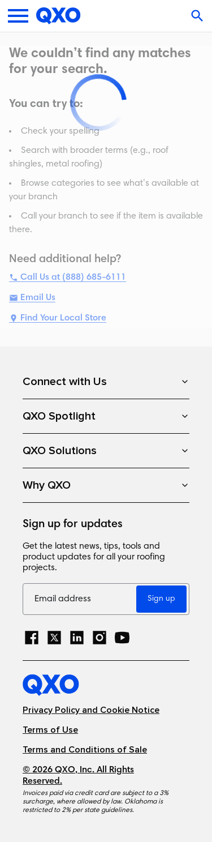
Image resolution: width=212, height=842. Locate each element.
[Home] (58, 15)
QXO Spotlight (106, 416)
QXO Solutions (106, 451)
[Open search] (198, 16)
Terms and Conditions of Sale (85, 750)
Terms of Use (50, 730)
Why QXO (106, 485)
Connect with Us (106, 381)
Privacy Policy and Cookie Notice (91, 710)
